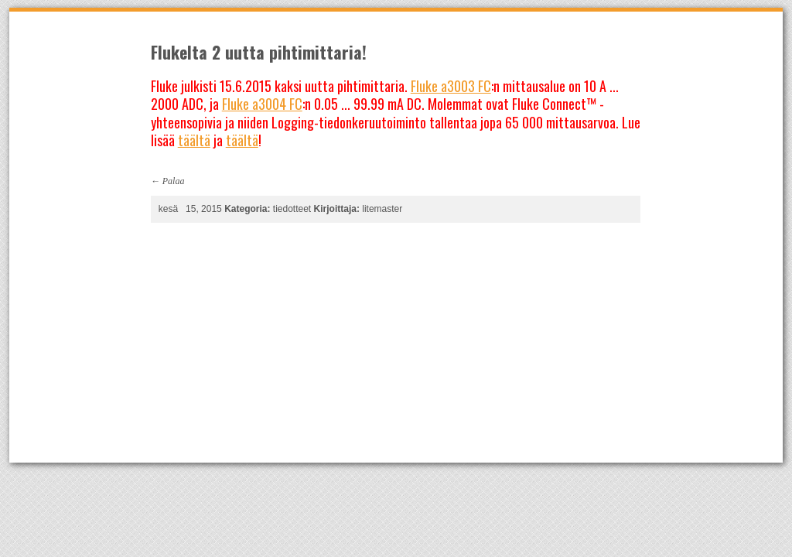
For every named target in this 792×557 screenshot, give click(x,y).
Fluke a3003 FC (451, 86)
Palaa (173, 181)
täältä (194, 140)
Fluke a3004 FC (262, 104)
